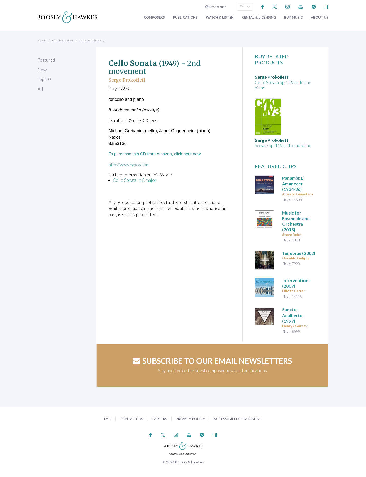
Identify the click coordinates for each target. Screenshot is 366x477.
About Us (319, 17)
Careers (159, 419)
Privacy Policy (190, 419)
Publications (185, 17)
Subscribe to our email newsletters (212, 360)
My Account (215, 7)
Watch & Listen (220, 17)
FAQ (107, 419)
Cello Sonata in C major (135, 180)
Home (42, 40)
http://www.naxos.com (129, 164)
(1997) (293, 315)
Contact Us (131, 419)
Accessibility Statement (238, 419)
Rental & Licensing (259, 17)
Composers (154, 17)
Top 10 (44, 79)
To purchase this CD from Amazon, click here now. (157, 154)
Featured (46, 60)
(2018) (296, 221)
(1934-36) (293, 183)
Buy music (293, 17)
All (40, 89)
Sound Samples (90, 40)
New (42, 69)
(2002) (298, 253)
